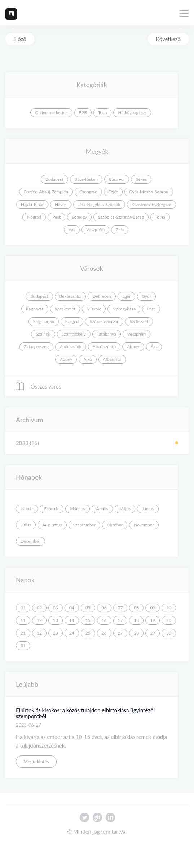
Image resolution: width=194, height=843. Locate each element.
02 (39, 607)
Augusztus (52, 525)
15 (88, 620)
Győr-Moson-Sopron (148, 191)
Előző (19, 39)
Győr (146, 296)
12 (39, 620)
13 (55, 620)
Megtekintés (36, 761)
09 (152, 607)
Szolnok (43, 334)
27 (120, 633)
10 (168, 607)
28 (136, 633)
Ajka (87, 359)
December (30, 541)
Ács (154, 346)
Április (102, 508)
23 (55, 633)
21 (23, 633)
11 (23, 620)
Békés (141, 179)
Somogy (79, 217)
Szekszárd (139, 321)
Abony (133, 346)
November (144, 525)
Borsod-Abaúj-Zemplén (46, 191)
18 (136, 620)
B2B (83, 112)
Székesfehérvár (104, 321)
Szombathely (74, 334)
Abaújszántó (104, 346)
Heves (61, 204)
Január (27, 508)
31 (23, 645)
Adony (66, 359)
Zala (120, 229)
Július (26, 525)
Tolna (160, 217)
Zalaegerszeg (36, 346)
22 (39, 633)
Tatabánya (106, 334)
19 (152, 620)
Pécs (151, 308)
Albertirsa (112, 359)
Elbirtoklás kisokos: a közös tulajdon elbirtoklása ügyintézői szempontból (85, 713)
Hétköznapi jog (132, 112)
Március (77, 508)
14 (71, 620)
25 (88, 633)
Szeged (72, 321)
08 (136, 607)
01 (23, 607)
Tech (102, 112)
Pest (56, 217)
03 (55, 607)
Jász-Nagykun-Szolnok (99, 204)
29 (152, 633)
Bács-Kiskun (86, 179)
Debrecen (101, 296)
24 (71, 633)
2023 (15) (27, 443)
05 (88, 607)
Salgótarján (43, 321)
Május (125, 508)
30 (168, 633)
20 (168, 620)
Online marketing (51, 112)
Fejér (113, 191)
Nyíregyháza (124, 308)
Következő (168, 39)
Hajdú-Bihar (32, 204)
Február (51, 508)
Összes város (38, 386)
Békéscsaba (70, 296)
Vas (72, 229)
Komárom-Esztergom (152, 204)
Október (115, 525)
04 (71, 607)
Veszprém (95, 229)
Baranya (116, 179)
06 (104, 607)
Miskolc (94, 308)
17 (120, 620)
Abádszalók (70, 346)
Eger (126, 296)
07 (120, 607)
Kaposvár (35, 308)
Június (148, 508)
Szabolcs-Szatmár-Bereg (121, 217)
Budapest (54, 179)
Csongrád (88, 191)
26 (104, 633)
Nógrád (34, 217)
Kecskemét (65, 308)
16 (104, 620)
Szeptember (84, 525)
